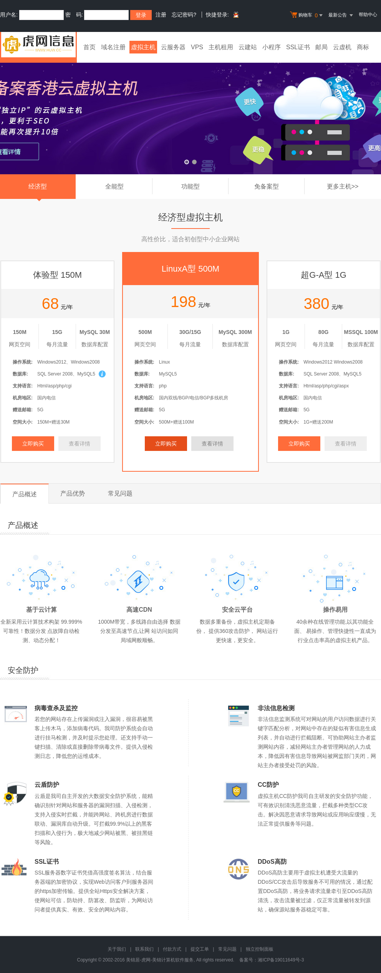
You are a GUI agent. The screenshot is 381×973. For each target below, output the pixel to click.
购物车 (307, 15)
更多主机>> (343, 186)
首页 (89, 47)
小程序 (271, 47)
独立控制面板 (259, 949)
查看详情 (79, 444)
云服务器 (173, 47)
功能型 (205, 186)
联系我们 (144, 949)
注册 (161, 15)
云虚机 (342, 47)
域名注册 (113, 47)
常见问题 (120, 493)
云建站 (248, 47)
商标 (363, 47)
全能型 (128, 186)
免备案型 (279, 186)
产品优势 (72, 493)
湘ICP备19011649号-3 (281, 960)
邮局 (321, 47)
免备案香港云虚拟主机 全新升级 (190, 112)
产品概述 (24, 494)
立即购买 (33, 444)
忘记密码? (184, 15)
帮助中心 (368, 14)
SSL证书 (298, 47)
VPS (197, 47)
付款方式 (172, 949)
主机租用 (221, 47)
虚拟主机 (143, 47)
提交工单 (199, 949)
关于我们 (117, 949)
